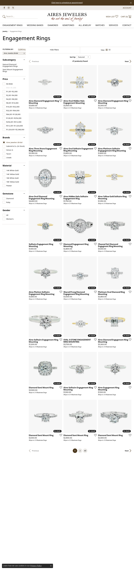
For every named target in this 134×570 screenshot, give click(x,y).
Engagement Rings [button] (13, 25)
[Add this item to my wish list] (60, 101)
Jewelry (5, 31)
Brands (6, 137)
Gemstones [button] (68, 25)
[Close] (130, 2)
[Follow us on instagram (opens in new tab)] (8, 7)
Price (5, 79)
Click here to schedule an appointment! (67, 3)
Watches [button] (100, 25)
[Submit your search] (4, 16)
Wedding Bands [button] (35, 25)
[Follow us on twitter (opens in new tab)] (13, 7)
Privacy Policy (35, 566)
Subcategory (9, 60)
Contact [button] (126, 25)
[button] (126, 8)
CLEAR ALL (22, 49)
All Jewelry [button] (85, 25)
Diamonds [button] (53, 25)
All (85, 451)
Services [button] (113, 25)
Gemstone (8, 194)
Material (7, 166)
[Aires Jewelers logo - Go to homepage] (67, 16)
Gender (6, 210)
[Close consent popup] (51, 566)
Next (127, 61)
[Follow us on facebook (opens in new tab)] (4, 7)
